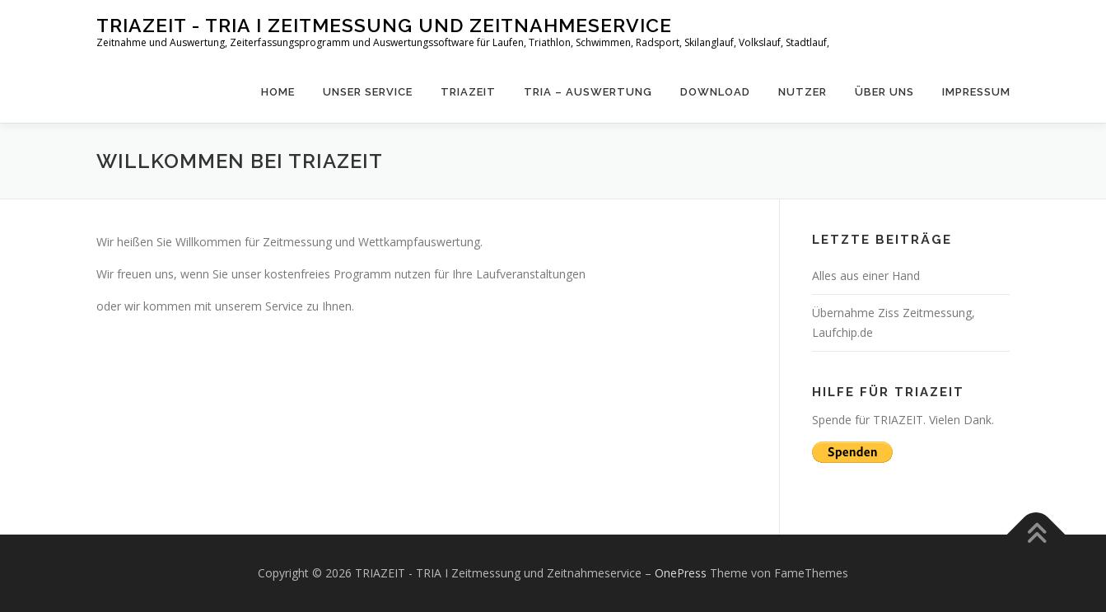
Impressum (976, 92)
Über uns (884, 92)
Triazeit (468, 92)
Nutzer (802, 92)
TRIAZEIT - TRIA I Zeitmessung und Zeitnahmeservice (384, 25)
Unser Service (368, 92)
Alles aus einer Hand (866, 275)
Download (715, 92)
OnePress (681, 573)
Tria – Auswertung (588, 92)
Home (278, 92)
